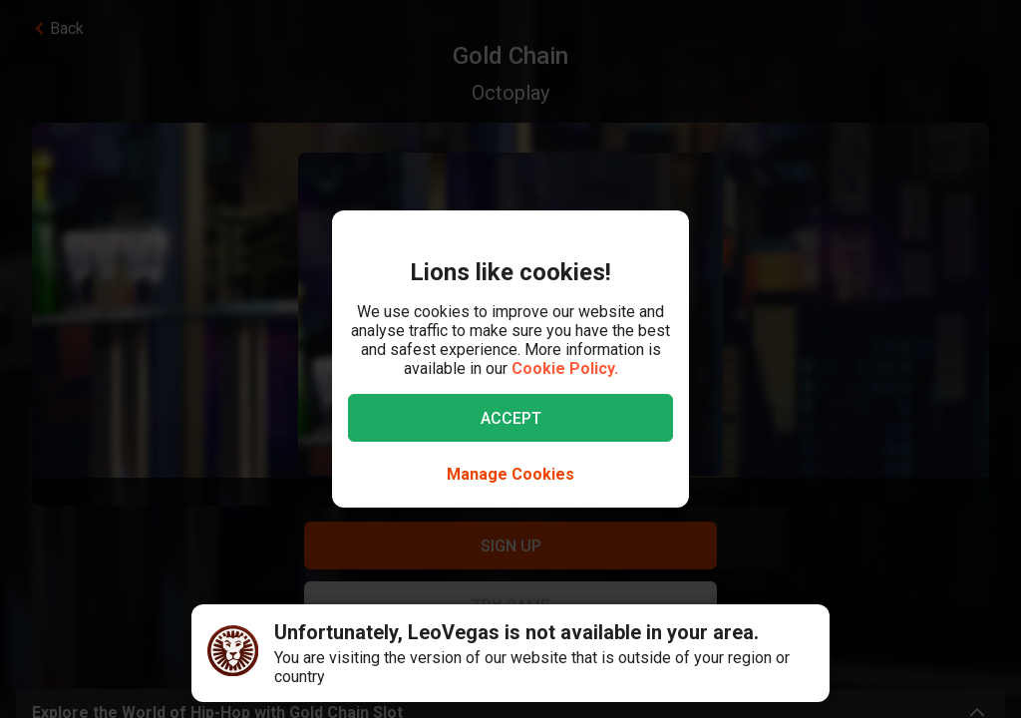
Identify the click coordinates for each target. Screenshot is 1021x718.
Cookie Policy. (564, 368)
